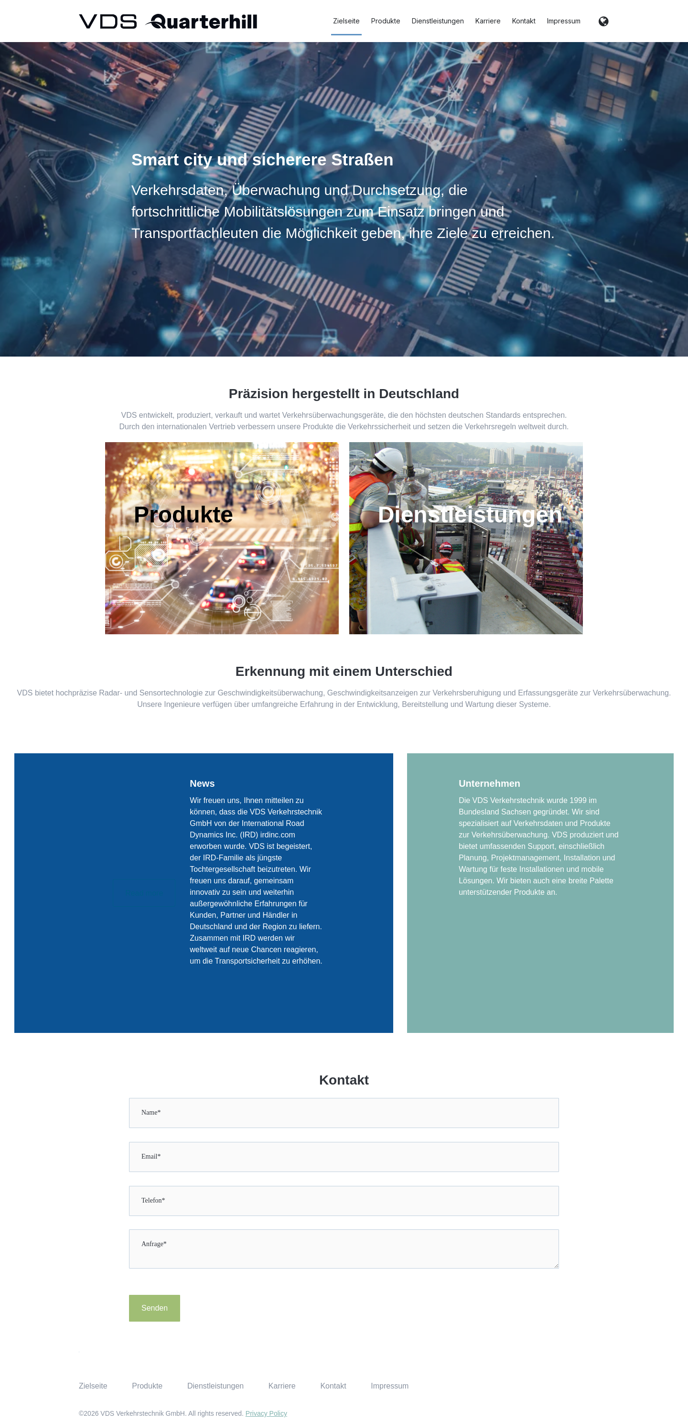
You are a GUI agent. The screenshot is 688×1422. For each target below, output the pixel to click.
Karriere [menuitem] (282, 1386)
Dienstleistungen (438, 21)
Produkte (385, 21)
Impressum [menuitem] (389, 1386)
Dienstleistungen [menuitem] (215, 1386)
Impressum (563, 21)
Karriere (488, 21)
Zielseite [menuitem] (93, 1386)
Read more (144, 893)
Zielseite (346, 21)
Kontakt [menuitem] (333, 1386)
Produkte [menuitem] (147, 1386)
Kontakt (524, 21)
